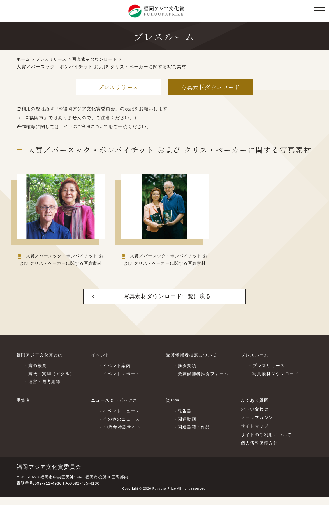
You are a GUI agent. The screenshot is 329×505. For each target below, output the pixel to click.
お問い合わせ (255, 417)
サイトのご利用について (85, 126)
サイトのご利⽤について (268, 442)
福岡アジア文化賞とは (41, 363)
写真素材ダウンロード (99, 59)
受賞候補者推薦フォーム (205, 381)
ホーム (24, 59)
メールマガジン (258, 425)
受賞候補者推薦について (193, 363)
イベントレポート (122, 381)
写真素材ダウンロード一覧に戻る (168, 304)
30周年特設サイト (123, 435)
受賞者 (24, 408)
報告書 (185, 418)
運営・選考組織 (45, 389)
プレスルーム (255, 363)
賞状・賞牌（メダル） (53, 381)
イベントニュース (122, 418)
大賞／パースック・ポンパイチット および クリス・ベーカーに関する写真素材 (60, 263)
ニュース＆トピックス (115, 408)
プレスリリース (53, 59)
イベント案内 (118, 373)
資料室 (173, 408)
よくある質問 (255, 408)
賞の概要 (38, 373)
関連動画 (187, 426)
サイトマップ (255, 434)
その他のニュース (122, 426)
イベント (101, 363)
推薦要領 (187, 373)
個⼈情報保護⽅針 (260, 451)
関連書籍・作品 (195, 435)
